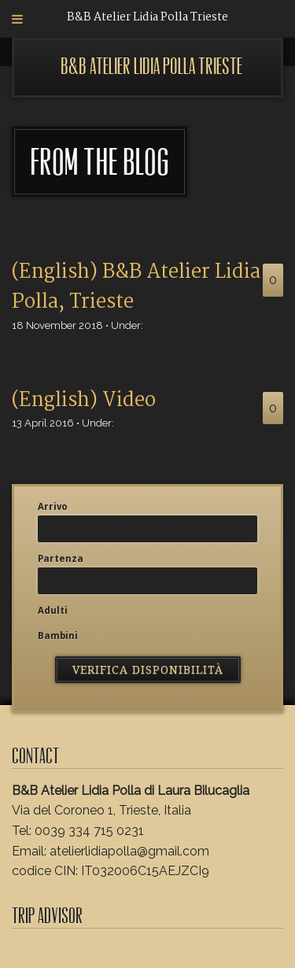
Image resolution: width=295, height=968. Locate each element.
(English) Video (84, 400)
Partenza (60, 558)
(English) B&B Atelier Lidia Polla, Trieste (136, 287)
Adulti (53, 610)
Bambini (58, 636)
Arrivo (53, 507)
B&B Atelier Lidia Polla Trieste (151, 66)
